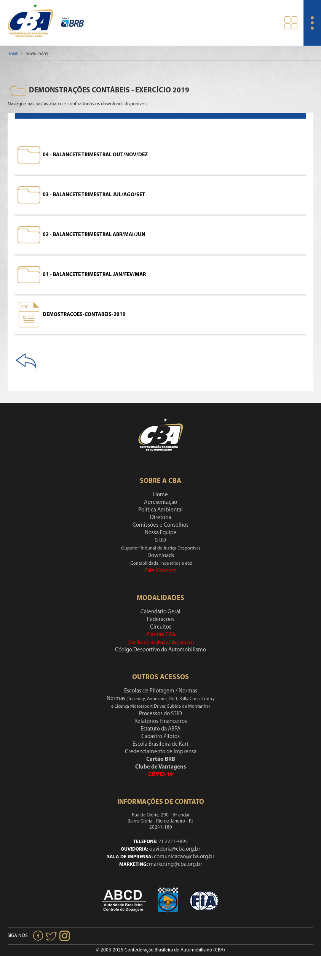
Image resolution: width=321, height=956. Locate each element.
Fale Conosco (160, 571)
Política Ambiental (160, 510)
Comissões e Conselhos (160, 525)
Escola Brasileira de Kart (160, 744)
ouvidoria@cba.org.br (174, 849)
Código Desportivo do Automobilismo (160, 650)
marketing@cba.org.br (175, 864)
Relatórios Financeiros (160, 721)
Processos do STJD (160, 714)
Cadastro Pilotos (160, 737)
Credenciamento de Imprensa (160, 752)
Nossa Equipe (161, 533)
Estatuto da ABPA (160, 729)
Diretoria (160, 518)
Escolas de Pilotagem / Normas (160, 691)
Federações (160, 620)
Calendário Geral (160, 612)
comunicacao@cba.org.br (184, 857)
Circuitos (160, 627)
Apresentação (160, 502)
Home (13, 54)
